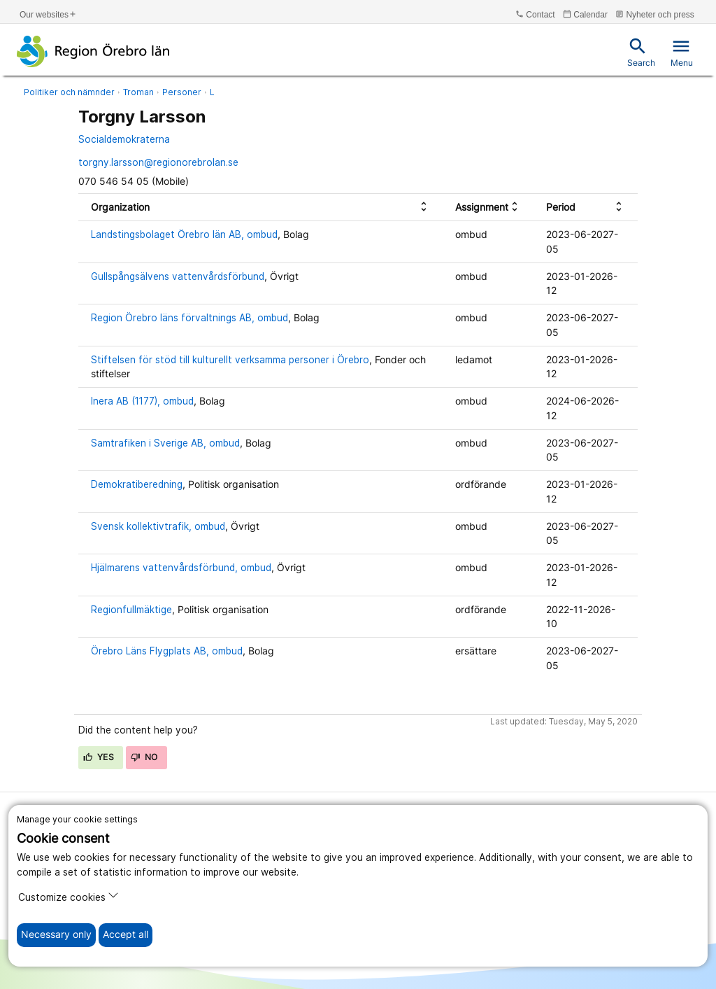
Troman (138, 92)
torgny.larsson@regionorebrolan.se (158, 162)
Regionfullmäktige (131, 609)
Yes (98, 757)
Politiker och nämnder (69, 92)
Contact (535, 14)
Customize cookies (68, 896)
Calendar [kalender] (585, 14)
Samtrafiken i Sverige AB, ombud (165, 443)
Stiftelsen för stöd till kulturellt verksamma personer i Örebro (230, 359)
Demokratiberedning (136, 484)
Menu (682, 52)
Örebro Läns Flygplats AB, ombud (167, 651)
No (144, 757)
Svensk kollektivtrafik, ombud (158, 526)
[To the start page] (93, 51)
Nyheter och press (654, 14)
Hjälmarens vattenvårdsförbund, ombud (181, 567)
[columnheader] (260, 207)
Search (641, 52)
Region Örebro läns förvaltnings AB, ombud (189, 317)
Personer (181, 92)
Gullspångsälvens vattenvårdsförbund (177, 276)
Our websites (48, 14)
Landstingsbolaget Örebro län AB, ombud (184, 234)
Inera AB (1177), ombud (142, 401)
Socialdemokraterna (124, 139)
